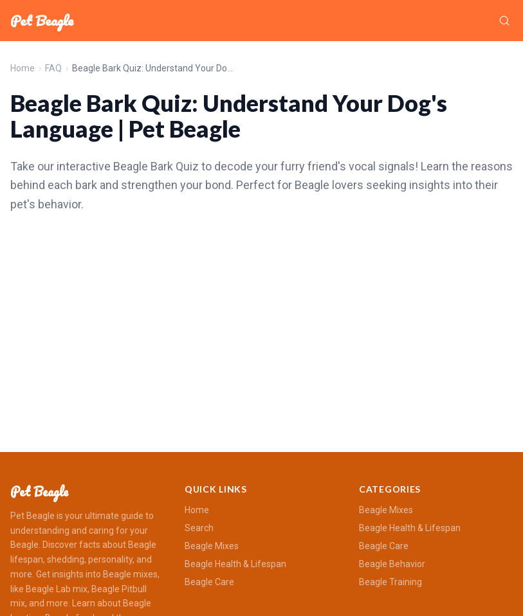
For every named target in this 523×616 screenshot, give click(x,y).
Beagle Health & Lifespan (235, 564)
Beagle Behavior (392, 564)
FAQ (53, 68)
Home (22, 68)
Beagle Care (209, 582)
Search (199, 528)
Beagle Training (390, 582)
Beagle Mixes (212, 546)
